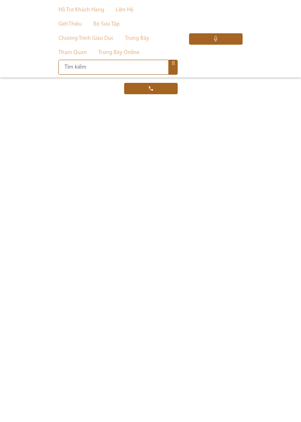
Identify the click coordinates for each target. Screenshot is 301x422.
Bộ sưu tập (106, 24)
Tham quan (72, 53)
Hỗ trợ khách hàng (81, 10)
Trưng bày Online (119, 53)
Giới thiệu (70, 24)
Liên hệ (124, 10)
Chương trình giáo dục (86, 38)
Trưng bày (137, 38)
